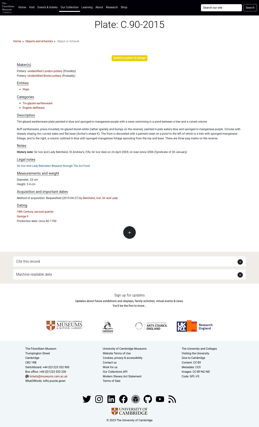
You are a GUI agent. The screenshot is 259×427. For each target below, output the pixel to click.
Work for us (110, 367)
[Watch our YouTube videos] (160, 399)
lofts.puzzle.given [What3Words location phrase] (54, 381)
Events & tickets (47, 7)
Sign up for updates (129, 295)
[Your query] (221, 7)
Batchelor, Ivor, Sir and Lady (100, 198)
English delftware (33, 107)
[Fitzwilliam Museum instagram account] (99, 399)
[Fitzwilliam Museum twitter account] (87, 399)
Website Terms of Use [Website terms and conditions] (117, 353)
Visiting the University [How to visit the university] (195, 353)
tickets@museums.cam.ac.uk (48, 376)
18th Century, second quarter (35, 211)
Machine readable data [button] (34, 274)
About (99, 7)
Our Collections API (115, 371)
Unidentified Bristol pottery (44, 75)
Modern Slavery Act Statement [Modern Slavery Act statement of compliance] (122, 376)
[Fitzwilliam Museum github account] (148, 399)
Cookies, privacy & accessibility (122, 358)
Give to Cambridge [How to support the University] (193, 358)
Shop (124, 7)
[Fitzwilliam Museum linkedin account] (124, 399)
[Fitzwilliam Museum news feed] (172, 399)
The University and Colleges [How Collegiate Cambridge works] (199, 348)
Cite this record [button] (28, 261)
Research (112, 7)
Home (23, 7)
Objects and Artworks (39, 41)
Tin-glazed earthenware (37, 103)
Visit (32, 7)
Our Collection (70, 7)
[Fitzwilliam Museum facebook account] (111, 399)
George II (22, 216)
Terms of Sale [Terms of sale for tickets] (111, 381)
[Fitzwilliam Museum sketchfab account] (136, 399)
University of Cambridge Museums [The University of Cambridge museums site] (125, 348)
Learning (87, 7)
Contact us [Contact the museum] (110, 362)
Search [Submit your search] (250, 7)
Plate (26, 89)
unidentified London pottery (45, 71)
